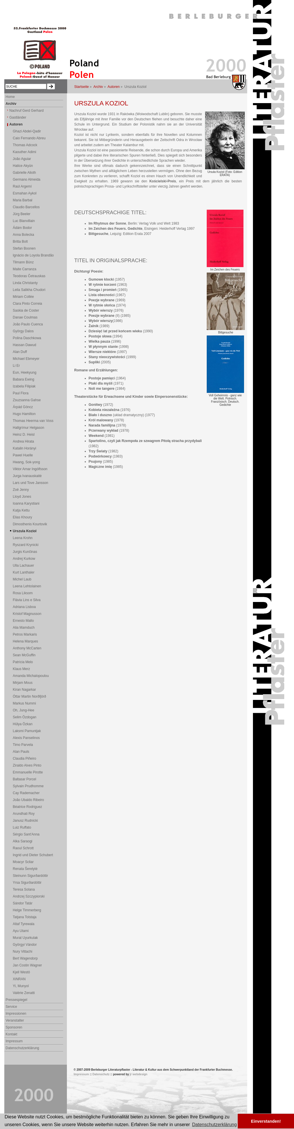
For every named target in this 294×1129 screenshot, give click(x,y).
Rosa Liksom (23, 593)
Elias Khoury (22, 517)
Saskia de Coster (26, 310)
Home (10, 97)
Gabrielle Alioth (24, 173)
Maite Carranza (24, 269)
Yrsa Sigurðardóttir (27, 883)
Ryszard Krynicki (25, 545)
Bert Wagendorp (25, 958)
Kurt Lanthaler (23, 572)
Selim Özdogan (24, 717)
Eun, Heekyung (24, 372)
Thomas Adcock (25, 145)
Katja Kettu (21, 510)
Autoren (114, 87)
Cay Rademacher (26, 793)
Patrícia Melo (23, 662)
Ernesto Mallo (23, 621)
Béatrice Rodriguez (27, 807)
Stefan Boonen (24, 248)
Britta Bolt (20, 242)
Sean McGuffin (24, 655)
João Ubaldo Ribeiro (28, 800)
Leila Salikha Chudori (29, 290)
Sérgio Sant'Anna (26, 834)
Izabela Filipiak (24, 386)
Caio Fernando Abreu (29, 138)
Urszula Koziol (25, 531)
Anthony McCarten (27, 648)
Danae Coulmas (25, 317)
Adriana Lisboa (24, 607)
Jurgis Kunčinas (25, 552)
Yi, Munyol (21, 986)
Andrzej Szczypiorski (29, 896)
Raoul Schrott (23, 848)
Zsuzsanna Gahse (27, 400)
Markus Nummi (24, 703)
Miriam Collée (23, 297)
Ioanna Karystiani (26, 503)
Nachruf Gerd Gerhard (26, 111)
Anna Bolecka (23, 235)
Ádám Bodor (22, 228)
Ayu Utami (21, 931)
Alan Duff (20, 352)
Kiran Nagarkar (24, 690)
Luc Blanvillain (24, 221)
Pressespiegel (16, 1000)
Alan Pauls (21, 752)
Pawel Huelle (23, 455)
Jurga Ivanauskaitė (27, 476)
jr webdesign (138, 1074)
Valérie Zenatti (24, 993)
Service (11, 1007)
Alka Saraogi (22, 841)
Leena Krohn (23, 538)
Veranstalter (15, 1020)
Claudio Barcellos (26, 207)
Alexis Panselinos (26, 738)
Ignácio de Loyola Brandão (33, 255)
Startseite (81, 87)
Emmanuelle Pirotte (28, 772)
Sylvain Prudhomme (28, 786)
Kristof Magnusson (27, 614)
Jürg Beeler (21, 214)
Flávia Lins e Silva (27, 600)
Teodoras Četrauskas (29, 276)
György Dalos (23, 331)
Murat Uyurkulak (25, 938)
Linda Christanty (25, 283)
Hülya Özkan (23, 724)
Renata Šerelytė (25, 869)
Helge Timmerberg (27, 910)
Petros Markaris (25, 634)
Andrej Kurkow (24, 559)
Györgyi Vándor (25, 945)
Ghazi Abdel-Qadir (27, 131)
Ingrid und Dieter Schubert (33, 855)
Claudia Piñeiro (24, 758)
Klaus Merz (21, 669)
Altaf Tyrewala (23, 924)
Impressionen (16, 1014)
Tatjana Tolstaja (25, 917)
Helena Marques (25, 641)
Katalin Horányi (24, 448)
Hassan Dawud (24, 345)
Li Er (16, 366)
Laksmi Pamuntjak (27, 731)
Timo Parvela (23, 745)
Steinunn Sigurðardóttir (30, 876)
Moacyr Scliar (23, 862)
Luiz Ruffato (22, 827)
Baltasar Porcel (24, 779)
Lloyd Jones (22, 497)
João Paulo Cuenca (28, 324)
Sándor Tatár (23, 903)
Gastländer (17, 117)
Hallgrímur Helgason (28, 428)
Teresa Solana (24, 889)
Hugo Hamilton (24, 414)
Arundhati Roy (24, 814)
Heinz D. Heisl (24, 435)
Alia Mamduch (24, 628)
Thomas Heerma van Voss (33, 421)
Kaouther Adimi (24, 152)
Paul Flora (21, 393)
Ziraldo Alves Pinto (27, 765)
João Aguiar (22, 159)
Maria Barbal (22, 200)
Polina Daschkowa (27, 338)
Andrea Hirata (23, 441)
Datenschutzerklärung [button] (214, 1124)
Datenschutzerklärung (22, 1048)
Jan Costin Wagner (27, 965)
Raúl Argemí (22, 186)
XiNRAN (19, 979)
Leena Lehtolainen (27, 586)
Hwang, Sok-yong (26, 462)
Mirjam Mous (23, 683)
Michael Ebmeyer (26, 359)
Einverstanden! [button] (266, 1121)
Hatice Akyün (23, 166)
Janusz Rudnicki (25, 821)
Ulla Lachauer (23, 565)
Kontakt (12, 1034)
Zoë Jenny (21, 490)
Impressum (14, 1041)
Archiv (98, 87)
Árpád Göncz (23, 407)
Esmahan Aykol (25, 193)
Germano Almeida (26, 179)
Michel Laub (22, 579)
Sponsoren (14, 1027)
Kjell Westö (21, 972)
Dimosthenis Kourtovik (30, 524)
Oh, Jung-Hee (23, 710)
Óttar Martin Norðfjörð (29, 696)
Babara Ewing (23, 379)
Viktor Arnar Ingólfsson (30, 469)
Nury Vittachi (22, 951)
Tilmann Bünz (23, 262)
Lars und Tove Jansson (30, 483)
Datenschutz (100, 1074)
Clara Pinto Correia (27, 304)
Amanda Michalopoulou (31, 676)
